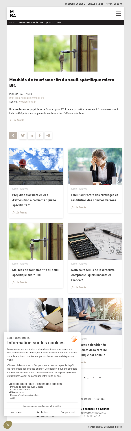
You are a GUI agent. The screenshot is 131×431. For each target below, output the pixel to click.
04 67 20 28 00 (47, 416)
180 (84, 378)
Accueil (12, 23)
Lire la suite (18, 120)
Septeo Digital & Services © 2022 (105, 427)
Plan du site (99, 399)
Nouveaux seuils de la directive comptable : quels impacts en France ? (93, 275)
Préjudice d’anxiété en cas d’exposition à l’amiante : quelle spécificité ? (34, 200)
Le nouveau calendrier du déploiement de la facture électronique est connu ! (89, 350)
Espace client (95, 4)
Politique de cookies (81, 399)
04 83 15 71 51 (93, 416)
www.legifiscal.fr (27, 101)
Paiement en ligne (75, 4)
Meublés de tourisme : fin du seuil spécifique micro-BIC (40, 23)
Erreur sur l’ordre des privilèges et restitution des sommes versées (93, 200)
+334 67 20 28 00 (114, 4)
